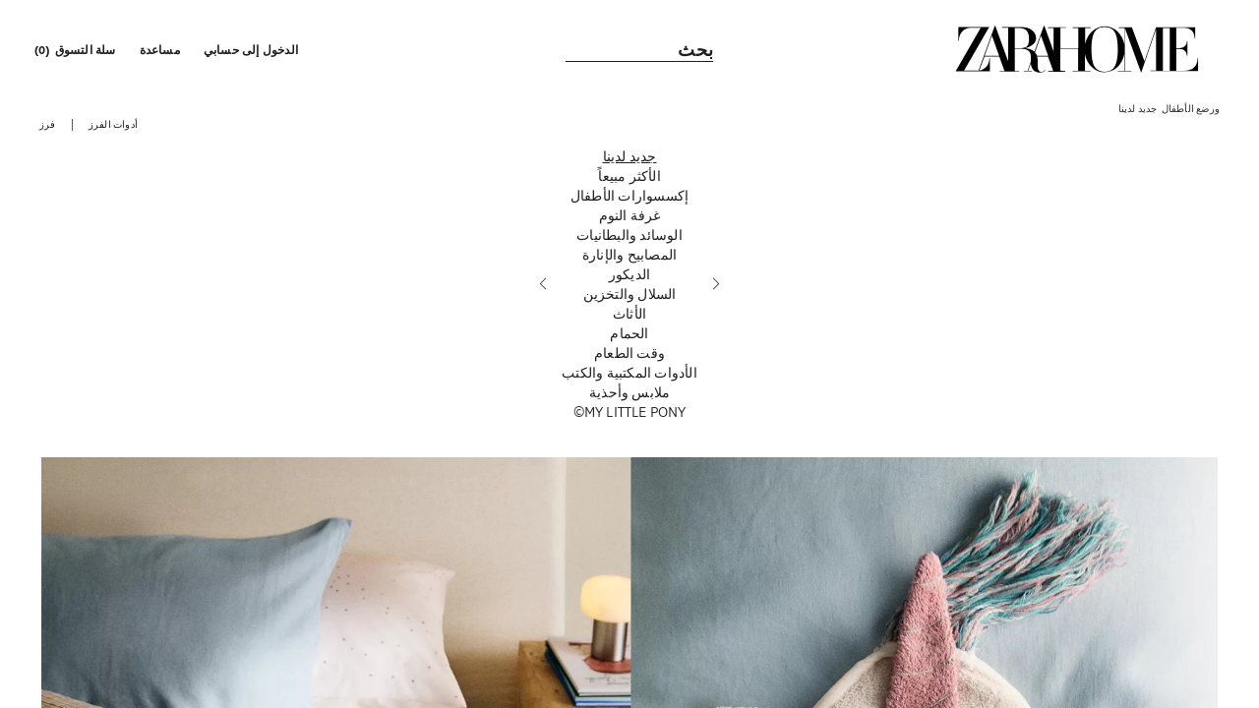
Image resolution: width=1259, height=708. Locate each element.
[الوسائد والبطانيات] (629, 235)
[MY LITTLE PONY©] (629, 412)
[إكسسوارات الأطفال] (629, 196)
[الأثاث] (629, 314)
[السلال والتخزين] (629, 294)
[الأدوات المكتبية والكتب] (629, 373)
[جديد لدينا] (629, 156)
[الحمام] (629, 333)
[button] (253, 49)
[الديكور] (629, 274)
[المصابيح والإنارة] (629, 255)
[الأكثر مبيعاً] (629, 176)
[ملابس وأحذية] (629, 392)
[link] (1077, 49)
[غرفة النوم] (629, 215)
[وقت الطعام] (629, 353)
